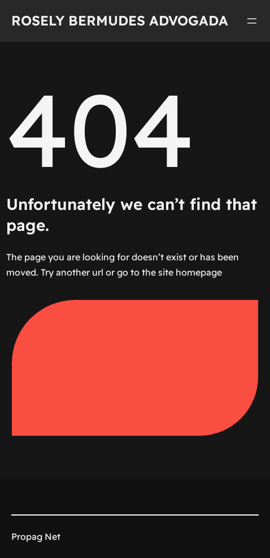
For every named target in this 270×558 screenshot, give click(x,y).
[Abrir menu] (252, 21)
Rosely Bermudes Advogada (119, 20)
